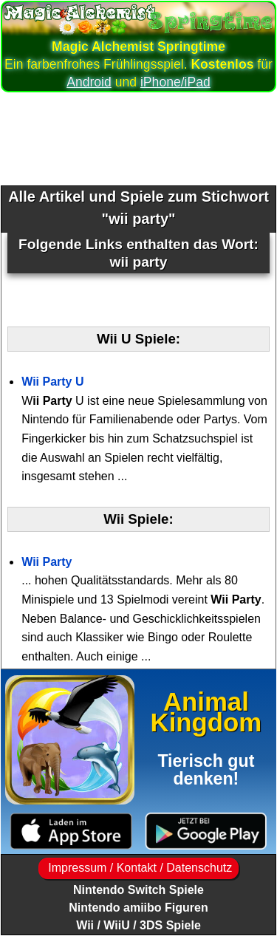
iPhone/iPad (175, 82)
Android (89, 82)
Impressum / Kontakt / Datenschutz (138, 867)
